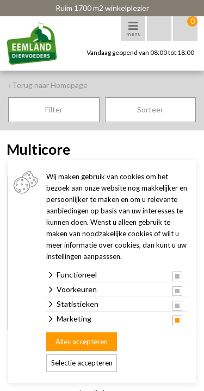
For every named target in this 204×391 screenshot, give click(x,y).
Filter (54, 109)
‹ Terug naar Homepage (48, 85)
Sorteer (150, 109)
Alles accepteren (81, 341)
